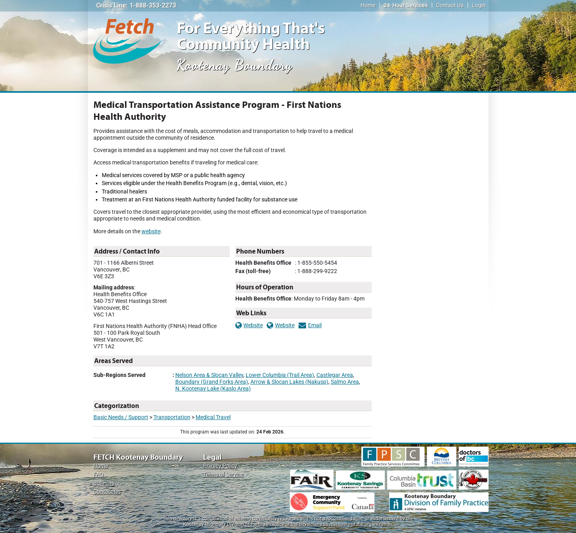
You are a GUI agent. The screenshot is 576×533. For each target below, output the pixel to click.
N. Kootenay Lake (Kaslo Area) (213, 388)
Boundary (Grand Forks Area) (211, 382)
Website (249, 325)
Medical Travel (213, 417)
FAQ (98, 474)
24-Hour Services (406, 5)
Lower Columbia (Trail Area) (280, 375)
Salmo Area (345, 382)
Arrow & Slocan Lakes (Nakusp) (289, 382)
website (151, 231)
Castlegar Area (334, 375)
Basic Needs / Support (120, 417)
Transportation (171, 417)
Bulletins (103, 483)
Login (479, 5)
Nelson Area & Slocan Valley (209, 375)
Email (310, 325)
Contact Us (450, 5)
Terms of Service (223, 474)
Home (368, 5)
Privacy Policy (220, 466)
